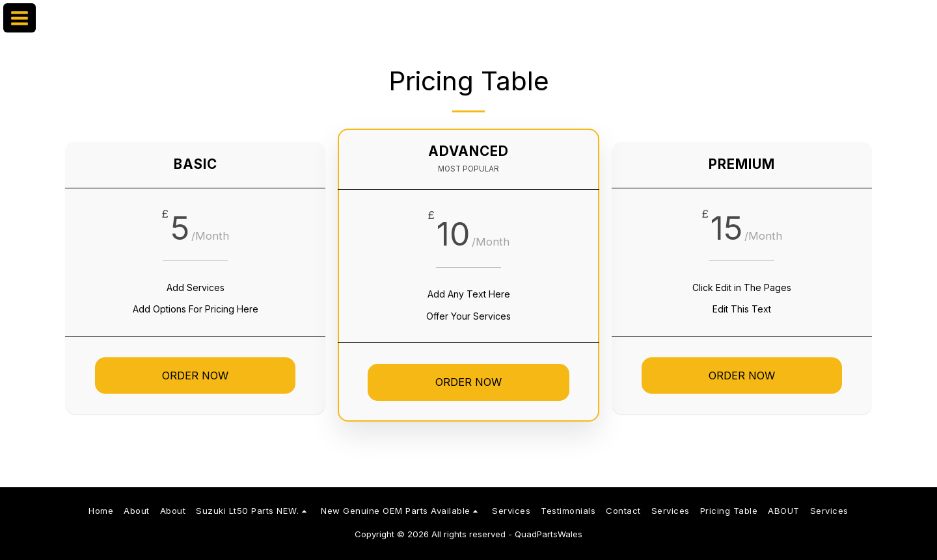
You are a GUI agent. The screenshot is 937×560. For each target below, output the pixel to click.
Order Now (195, 375)
